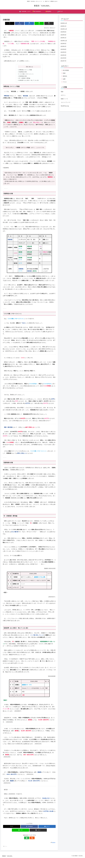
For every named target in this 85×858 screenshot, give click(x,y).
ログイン (63, 95)
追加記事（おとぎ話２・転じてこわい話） (29, 80)
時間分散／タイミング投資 (25, 69)
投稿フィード (64, 98)
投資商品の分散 (23, 72)
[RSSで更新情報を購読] (31, 838)
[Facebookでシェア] (20, 23)
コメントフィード (65, 102)
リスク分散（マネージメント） (26, 74)
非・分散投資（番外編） (25, 78)
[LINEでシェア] (38, 23)
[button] (47, 23)
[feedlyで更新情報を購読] (27, 838)
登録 (62, 91)
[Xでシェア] (11, 23)
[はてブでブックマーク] (29, 23)
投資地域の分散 (23, 76)
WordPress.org (65, 106)
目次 (27, 66)
